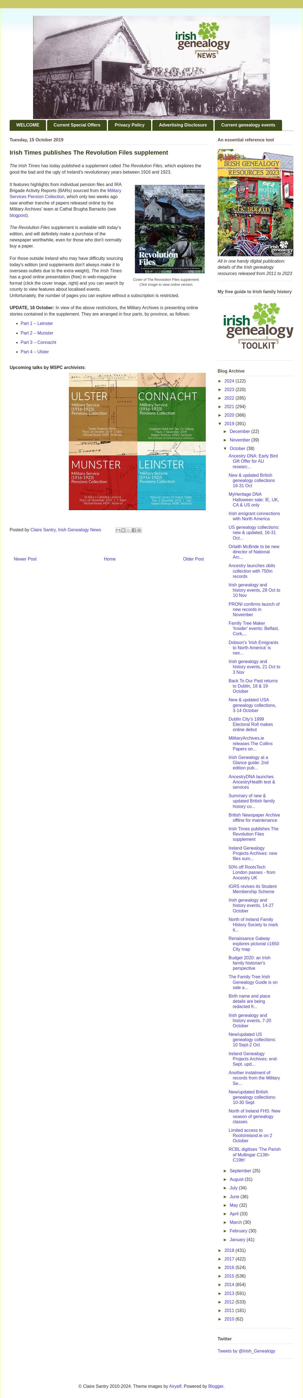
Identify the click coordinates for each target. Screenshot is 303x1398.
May (234, 1205)
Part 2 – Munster (37, 333)
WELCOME (27, 125)
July (234, 1188)
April (235, 1213)
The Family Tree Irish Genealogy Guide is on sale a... (253, 982)
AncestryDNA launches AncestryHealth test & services (252, 782)
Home (110, 559)
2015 (230, 1276)
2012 (230, 1302)
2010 (230, 1319)
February (239, 1231)
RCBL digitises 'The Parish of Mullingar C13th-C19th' (255, 1154)
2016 (230, 1267)
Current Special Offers (77, 125)
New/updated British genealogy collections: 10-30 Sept (252, 1097)
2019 (230, 423)
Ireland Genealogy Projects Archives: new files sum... (253, 853)
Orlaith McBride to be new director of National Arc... (254, 551)
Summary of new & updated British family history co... (252, 801)
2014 (230, 1284)
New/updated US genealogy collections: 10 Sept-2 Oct (252, 1039)
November (240, 440)
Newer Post (25, 559)
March (236, 1222)
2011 (230, 1310)
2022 (230, 398)
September (241, 1170)
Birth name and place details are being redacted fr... (249, 1001)
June (235, 1196)
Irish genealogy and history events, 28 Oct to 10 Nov (254, 590)
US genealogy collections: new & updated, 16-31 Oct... (254, 532)
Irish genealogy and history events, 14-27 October (251, 905)
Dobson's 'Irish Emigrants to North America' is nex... (253, 647)
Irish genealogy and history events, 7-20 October (250, 1020)
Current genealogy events (248, 125)
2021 (230, 406)
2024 (230, 381)
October (238, 448)
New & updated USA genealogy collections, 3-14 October (252, 705)
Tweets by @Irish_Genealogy (246, 1351)
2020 (230, 415)
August (237, 1179)
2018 (230, 1250)
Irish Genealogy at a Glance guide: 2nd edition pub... (249, 762)
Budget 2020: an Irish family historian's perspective (249, 963)
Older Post (193, 559)
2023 (230, 389)
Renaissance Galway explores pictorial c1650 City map (254, 943)
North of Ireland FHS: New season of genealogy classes (254, 1116)
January (238, 1239)
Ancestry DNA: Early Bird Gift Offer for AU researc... (253, 461)
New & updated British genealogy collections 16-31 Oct (252, 480)
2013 (230, 1293)
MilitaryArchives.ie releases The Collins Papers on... (251, 743)
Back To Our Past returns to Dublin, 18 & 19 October (253, 686)
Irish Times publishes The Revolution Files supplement (253, 834)
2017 (230, 1259)
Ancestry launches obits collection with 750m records (252, 570)
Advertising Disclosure (183, 125)
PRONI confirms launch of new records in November (254, 609)
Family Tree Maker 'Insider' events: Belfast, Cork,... (254, 628)
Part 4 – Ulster (35, 351)
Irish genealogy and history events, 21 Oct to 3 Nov (254, 666)
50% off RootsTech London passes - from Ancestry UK (252, 872)
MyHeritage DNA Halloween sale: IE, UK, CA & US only (254, 499)
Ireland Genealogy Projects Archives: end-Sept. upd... (253, 1058)
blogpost (18, 215)
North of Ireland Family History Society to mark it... (253, 924)
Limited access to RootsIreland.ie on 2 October (250, 1135)
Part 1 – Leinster (37, 323)
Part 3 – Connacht (38, 342)
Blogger (215, 1386)
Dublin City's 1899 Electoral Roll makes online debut (251, 724)
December (240, 431)
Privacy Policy (130, 125)
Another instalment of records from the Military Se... (254, 1077)
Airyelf (175, 1386)
